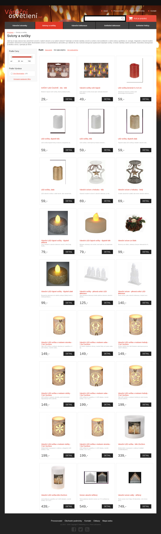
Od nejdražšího (72, 50)
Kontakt (153, 11)
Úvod (106, 11)
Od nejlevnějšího (60, 50)
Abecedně (48, 50)
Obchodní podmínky (136, 11)
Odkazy (96, 521)
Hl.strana (10, 32)
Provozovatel (118, 11)
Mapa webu (107, 521)
